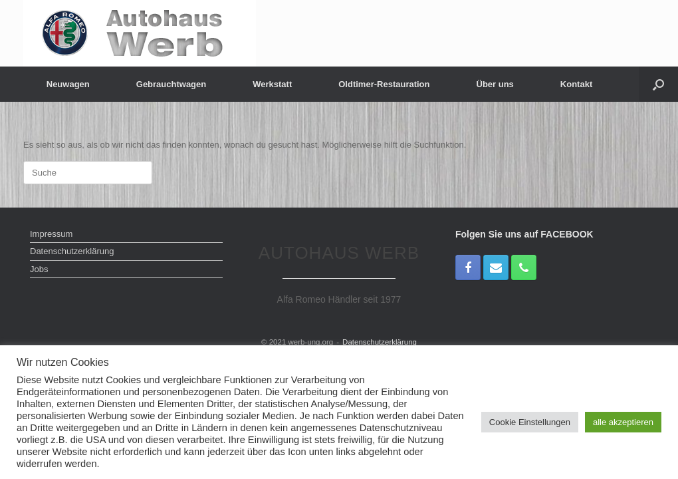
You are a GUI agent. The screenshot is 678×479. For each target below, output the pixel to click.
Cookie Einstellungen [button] (529, 422)
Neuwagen (68, 84)
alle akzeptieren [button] (623, 422)
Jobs (39, 269)
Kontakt (576, 84)
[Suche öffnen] (658, 84)
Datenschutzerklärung (72, 251)
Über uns (495, 84)
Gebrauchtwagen (171, 84)
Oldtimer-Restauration (383, 84)
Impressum (51, 234)
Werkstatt (272, 84)
